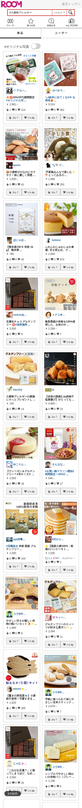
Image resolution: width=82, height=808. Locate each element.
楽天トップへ (71, 4)
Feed (10, 22)
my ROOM (71, 22)
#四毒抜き (12, 546)
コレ (15, 118)
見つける (31, 22)
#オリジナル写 (14, 100)
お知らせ (51, 22)
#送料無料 (21, 324)
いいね (31, 118)
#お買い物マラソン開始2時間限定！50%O (59, 473)
